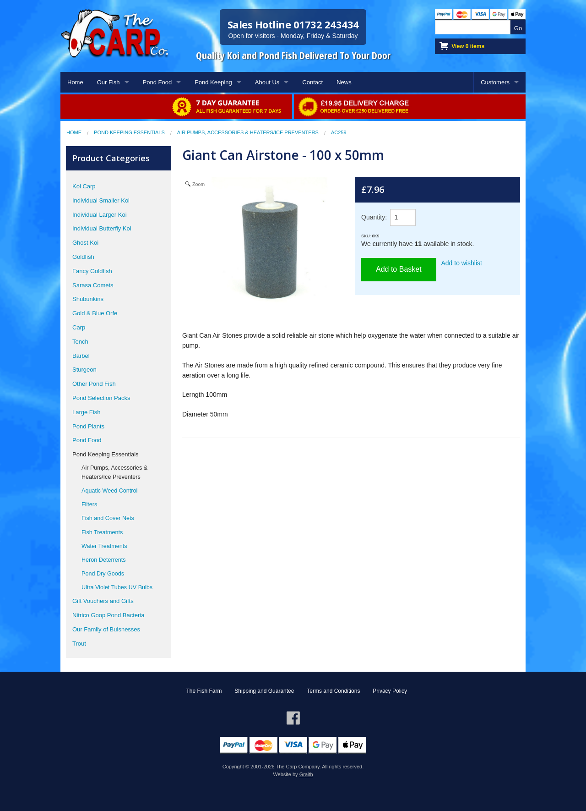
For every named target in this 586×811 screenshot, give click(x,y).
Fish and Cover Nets (107, 518)
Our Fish (108, 82)
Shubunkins (87, 299)
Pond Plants (88, 426)
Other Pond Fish (94, 383)
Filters (89, 504)
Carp (78, 327)
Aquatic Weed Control (109, 491)
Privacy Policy (390, 691)
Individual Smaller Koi (101, 200)
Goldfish (83, 256)
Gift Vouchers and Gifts (103, 600)
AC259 (339, 132)
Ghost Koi (85, 242)
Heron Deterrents (103, 560)
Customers (495, 82)
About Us (267, 82)
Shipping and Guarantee (264, 691)
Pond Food (157, 82)
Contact (312, 82)
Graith (306, 774)
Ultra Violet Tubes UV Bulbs (116, 587)
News (344, 82)
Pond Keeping (213, 82)
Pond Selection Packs (101, 398)
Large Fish (86, 412)
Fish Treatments (102, 532)
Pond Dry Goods (102, 573)
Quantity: (374, 217)
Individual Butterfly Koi (101, 228)
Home (75, 82)
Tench (80, 341)
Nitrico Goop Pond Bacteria (108, 615)
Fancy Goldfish (92, 271)
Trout (79, 643)
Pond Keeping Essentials (129, 132)
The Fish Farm (204, 691)
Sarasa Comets (93, 285)
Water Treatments (104, 546)
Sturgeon (84, 369)
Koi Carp (84, 186)
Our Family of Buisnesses (106, 629)
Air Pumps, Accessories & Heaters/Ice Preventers (248, 132)
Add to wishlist (461, 263)
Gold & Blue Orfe (94, 313)
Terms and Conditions (333, 691)
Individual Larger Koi (99, 214)
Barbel (81, 355)
